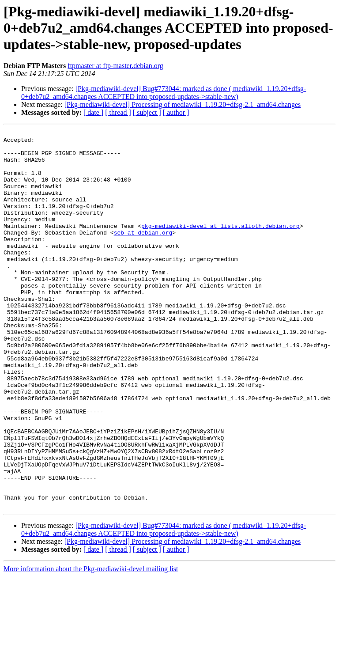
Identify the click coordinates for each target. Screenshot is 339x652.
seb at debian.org (143, 254)
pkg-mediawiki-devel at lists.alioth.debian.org (220, 246)
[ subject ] (147, 112)
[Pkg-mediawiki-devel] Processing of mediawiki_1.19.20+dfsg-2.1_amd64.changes (182, 104)
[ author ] (176, 112)
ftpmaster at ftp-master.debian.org (115, 65)
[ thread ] (118, 112)
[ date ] (93, 112)
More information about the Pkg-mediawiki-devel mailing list (91, 644)
